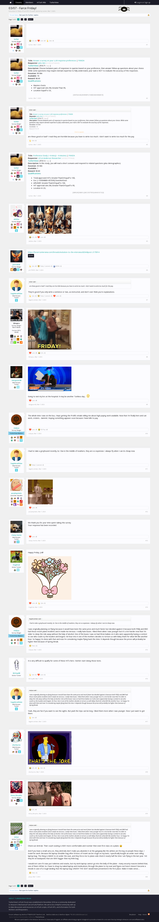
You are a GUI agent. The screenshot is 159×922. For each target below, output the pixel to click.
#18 (146, 772)
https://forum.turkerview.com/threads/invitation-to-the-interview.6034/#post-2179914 (63, 252)
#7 (147, 300)
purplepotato (16, 493)
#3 (147, 144)
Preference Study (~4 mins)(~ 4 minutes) (50, 155)
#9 (147, 404)
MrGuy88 (16, 673)
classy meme (16, 535)
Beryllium (132, 914)
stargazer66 (16, 380)
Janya (16, 837)
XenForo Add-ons (52, 914)
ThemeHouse (39, 917)
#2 (147, 98)
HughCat (16, 565)
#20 (146, 877)
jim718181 (16, 265)
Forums (19, 2)
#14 (146, 607)
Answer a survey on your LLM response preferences (54, 60)
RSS (149, 914)
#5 (147, 241)
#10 (146, 433)
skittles (16, 219)
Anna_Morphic (16, 795)
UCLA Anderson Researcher (49, 158)
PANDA (81, 60)
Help (139, 914)
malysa (16, 428)
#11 (146, 469)
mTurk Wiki (41, 2)
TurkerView (33, 65)
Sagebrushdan (16, 293)
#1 (147, 45)
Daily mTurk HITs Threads (26, 11)
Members (29, 2)
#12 (146, 512)
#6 (147, 270)
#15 (146, 650)
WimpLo (31, 357)
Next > (30, 19)
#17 (146, 721)
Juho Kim (41, 63)
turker (45, 11)
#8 (147, 357)
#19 (146, 813)
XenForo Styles (64, 914)
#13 (146, 540)
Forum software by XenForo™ (27, 914)
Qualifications (34, 81)
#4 (147, 196)
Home (10, 2)
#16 (146, 679)
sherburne (16, 745)
